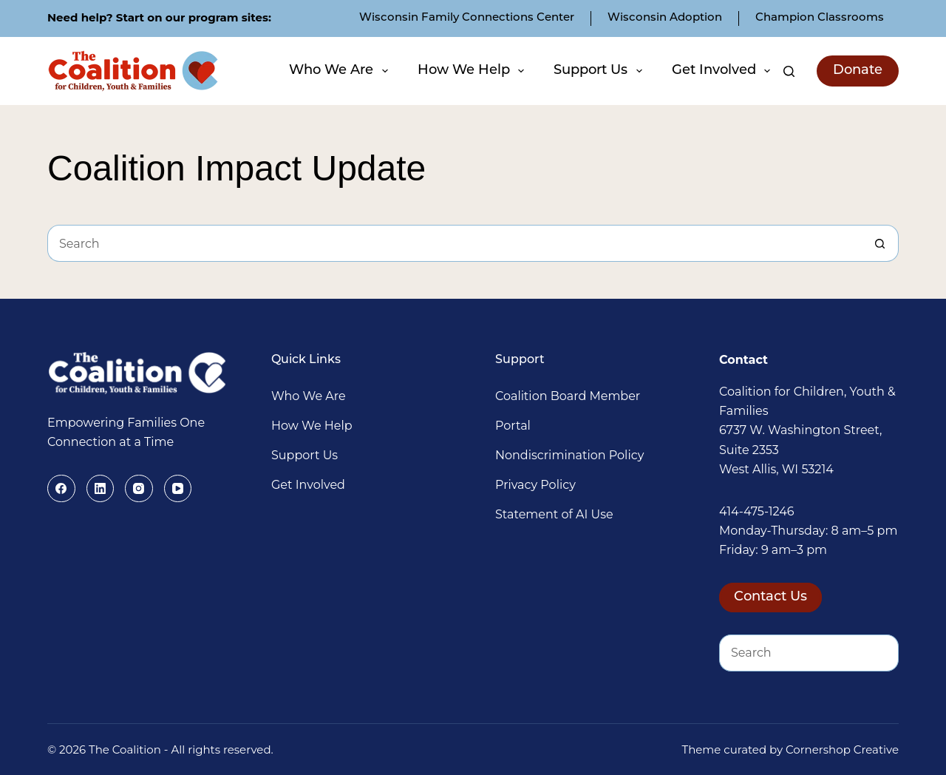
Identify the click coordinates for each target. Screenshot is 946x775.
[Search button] (880, 243)
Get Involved (723, 71)
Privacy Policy (535, 485)
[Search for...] (454, 243)
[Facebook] (61, 489)
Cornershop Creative (842, 749)
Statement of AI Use (554, 514)
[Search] (788, 71)
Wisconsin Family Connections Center (466, 18)
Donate (857, 71)
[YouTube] (178, 489)
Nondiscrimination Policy (569, 455)
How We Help (473, 71)
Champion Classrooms (819, 18)
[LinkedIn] (100, 489)
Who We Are (340, 71)
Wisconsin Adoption (665, 18)
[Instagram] (139, 489)
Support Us (600, 71)
